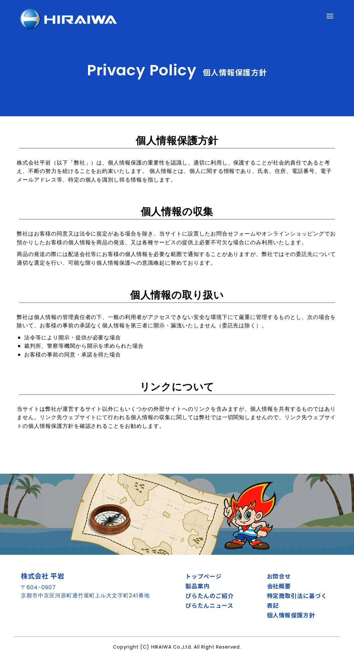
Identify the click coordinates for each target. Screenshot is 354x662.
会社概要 (279, 586)
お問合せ (279, 576)
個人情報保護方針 (291, 615)
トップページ (203, 576)
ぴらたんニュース (209, 605)
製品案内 (197, 586)
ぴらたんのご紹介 (209, 595)
